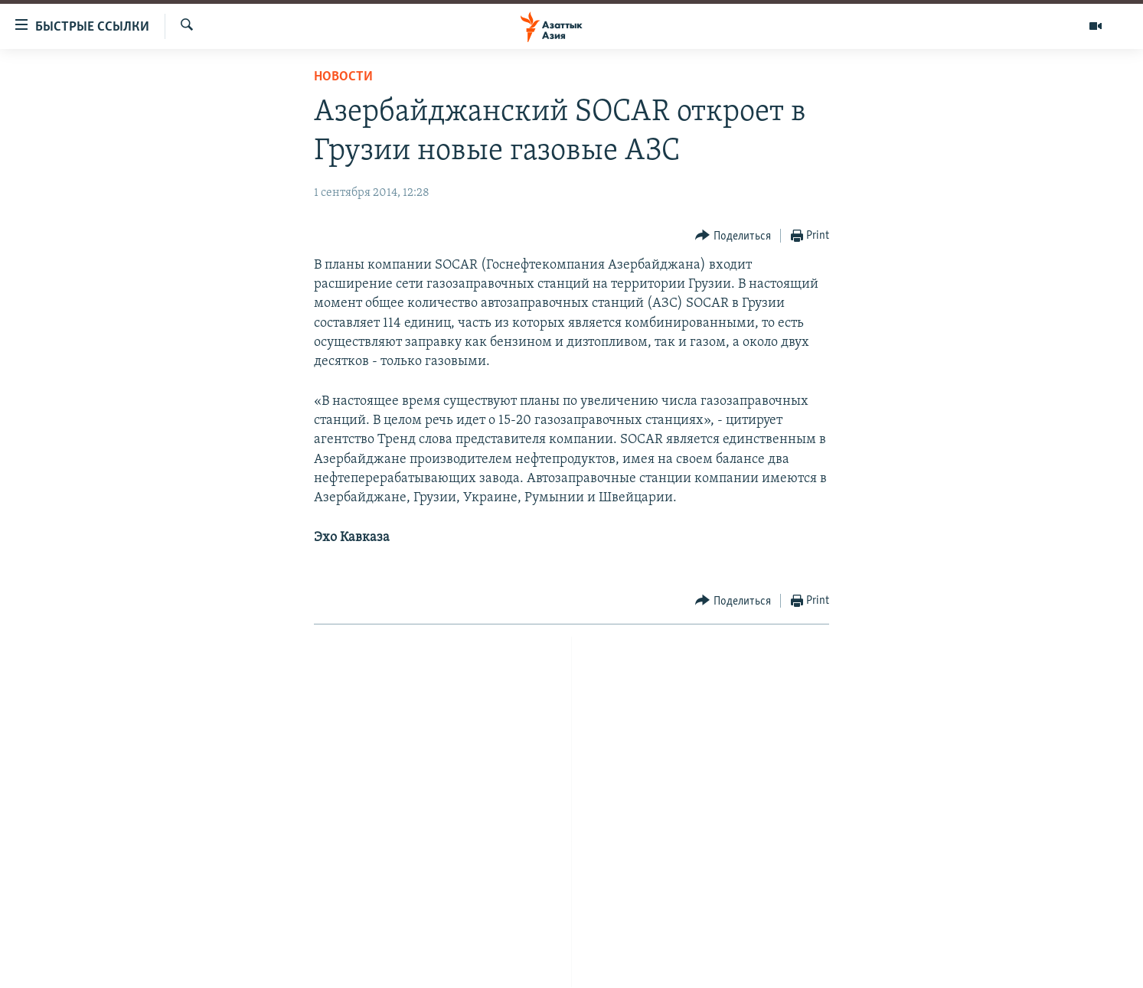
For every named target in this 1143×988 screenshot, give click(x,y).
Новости (343, 77)
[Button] (733, 236)
